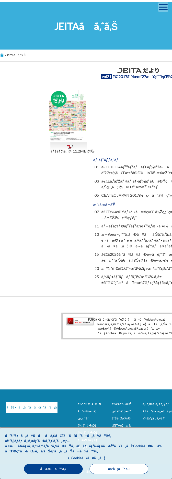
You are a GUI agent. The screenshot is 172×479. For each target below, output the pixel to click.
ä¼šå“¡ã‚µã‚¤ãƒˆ (153, 418)
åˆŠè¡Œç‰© (121, 418)
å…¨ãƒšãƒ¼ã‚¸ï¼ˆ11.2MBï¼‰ (71, 148)
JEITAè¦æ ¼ (121, 426)
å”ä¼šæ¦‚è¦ (88, 411)
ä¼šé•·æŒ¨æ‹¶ (89, 404)
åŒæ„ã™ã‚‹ (53, 469)
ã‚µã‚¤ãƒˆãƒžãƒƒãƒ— (157, 404)
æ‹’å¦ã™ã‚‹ (118, 469)
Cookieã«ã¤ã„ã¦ (88, 458)
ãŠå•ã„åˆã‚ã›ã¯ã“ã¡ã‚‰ (31, 407)
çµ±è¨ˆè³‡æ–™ (121, 411)
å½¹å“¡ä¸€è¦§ (87, 426)
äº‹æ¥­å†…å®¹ (121, 404)
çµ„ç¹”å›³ (84, 418)
